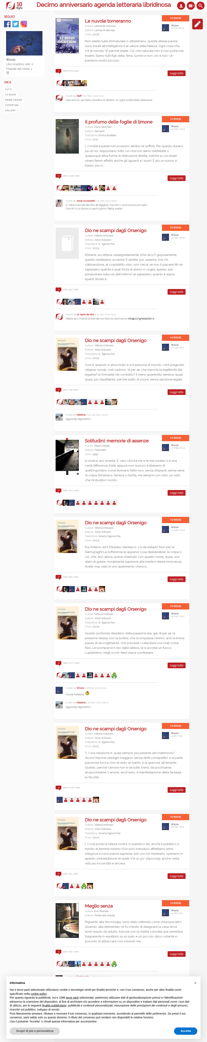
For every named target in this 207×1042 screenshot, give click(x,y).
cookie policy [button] (39, 993)
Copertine (12, 105)
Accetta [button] (186, 1031)
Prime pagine (13, 100)
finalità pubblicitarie (54, 1005)
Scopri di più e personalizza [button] (34, 1031)
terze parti (72, 997)
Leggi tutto (178, 74)
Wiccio (174, 25)
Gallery (10, 110)
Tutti (8, 89)
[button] (195, 983)
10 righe (10, 94)
